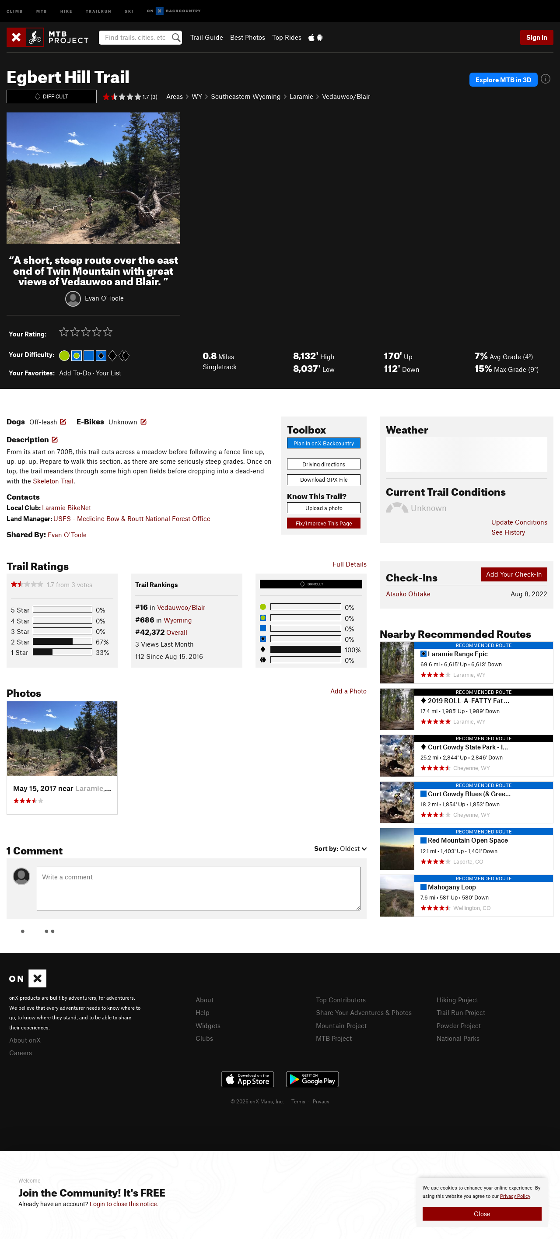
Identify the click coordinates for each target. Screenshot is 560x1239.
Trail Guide (206, 37)
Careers (20, 1053)
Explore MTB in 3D (504, 80)
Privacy (321, 1101)
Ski (129, 11)
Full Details (349, 564)
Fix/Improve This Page (324, 523)
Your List (108, 373)
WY (197, 96)
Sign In (536, 37)
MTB (41, 11)
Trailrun (99, 11)
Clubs (204, 1038)
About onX (25, 1040)
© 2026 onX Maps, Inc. (257, 1101)
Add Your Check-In (514, 574)
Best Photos (247, 37)
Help (203, 1012)
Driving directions (323, 464)
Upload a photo (324, 507)
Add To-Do (75, 373)
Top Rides (286, 37)
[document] (482, 1202)
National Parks (458, 1038)
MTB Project (334, 1038)
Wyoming (178, 620)
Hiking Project (457, 1000)
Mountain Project (341, 1025)
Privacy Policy (515, 1196)
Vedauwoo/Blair (346, 96)
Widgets (208, 1025)
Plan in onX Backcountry (324, 443)
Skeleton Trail (53, 481)
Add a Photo (348, 691)
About (205, 1000)
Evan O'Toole (104, 298)
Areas (174, 96)
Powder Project (459, 1025)
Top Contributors (341, 1000)
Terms (298, 1101)
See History (508, 532)
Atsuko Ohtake (408, 594)
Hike (66, 11)
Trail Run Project (461, 1012)
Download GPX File (324, 479)
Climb (15, 11)
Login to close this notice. (124, 1204)
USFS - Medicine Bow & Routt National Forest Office (131, 518)
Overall (176, 632)
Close (482, 1214)
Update (519, 522)
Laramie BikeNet (66, 507)
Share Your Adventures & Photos (364, 1012)
